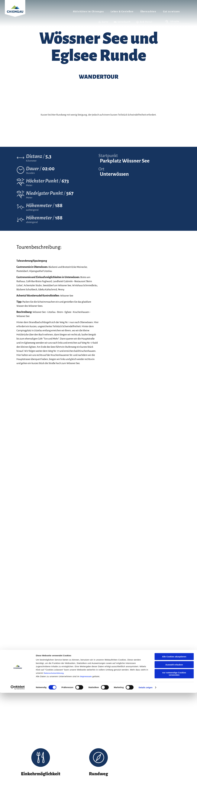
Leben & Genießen (122, 11)
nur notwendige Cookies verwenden (174, 769)
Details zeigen (145, 782)
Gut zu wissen (171, 11)
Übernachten (148, 11)
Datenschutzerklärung (54, 768)
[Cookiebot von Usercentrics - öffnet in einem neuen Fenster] (18, 783)
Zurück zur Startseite (15, 12)
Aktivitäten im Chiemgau (88, 11)
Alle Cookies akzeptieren (174, 752)
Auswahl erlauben (174, 760)
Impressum (86, 771)
